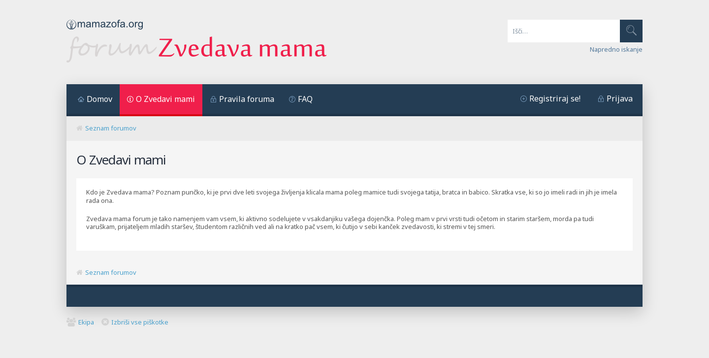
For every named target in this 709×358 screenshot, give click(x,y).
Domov (99, 99)
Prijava (620, 98)
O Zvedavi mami (165, 99)
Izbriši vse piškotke (139, 322)
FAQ (305, 99)
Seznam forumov (110, 128)
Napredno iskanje (616, 49)
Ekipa (86, 322)
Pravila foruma (246, 99)
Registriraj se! (554, 98)
